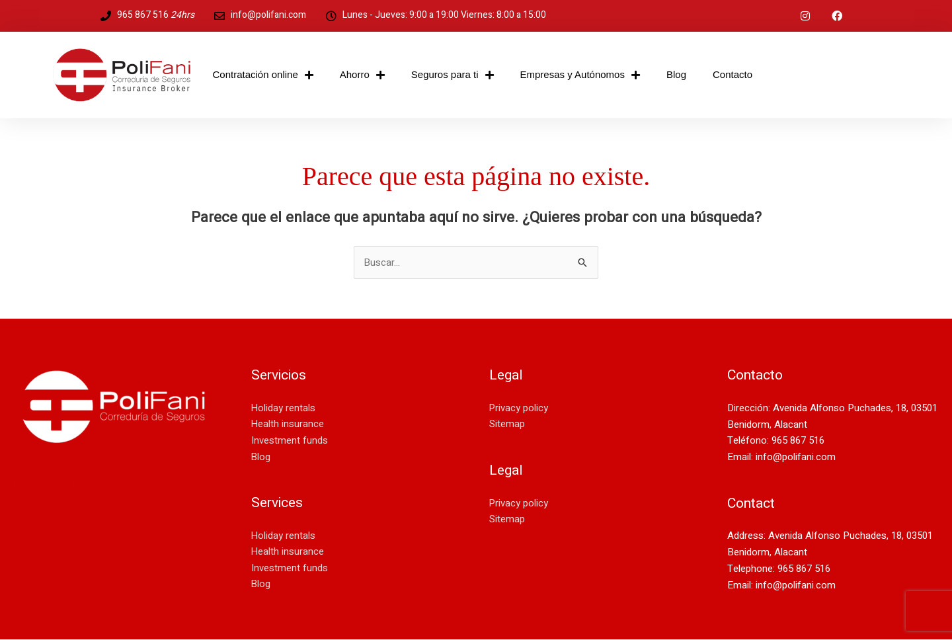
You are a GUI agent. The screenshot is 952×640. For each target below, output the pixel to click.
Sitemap (507, 424)
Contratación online (263, 75)
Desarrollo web (46, 484)
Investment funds (289, 441)
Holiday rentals (283, 408)
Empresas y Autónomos (580, 75)
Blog (676, 74)
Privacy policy (519, 408)
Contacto (732, 74)
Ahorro (362, 75)
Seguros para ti (452, 75)
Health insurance (288, 424)
